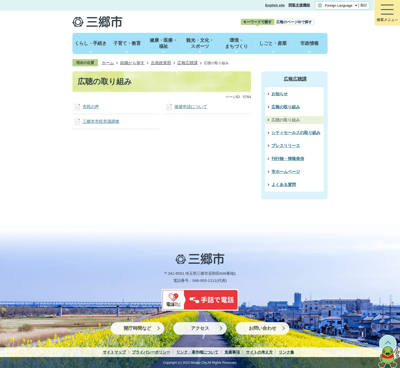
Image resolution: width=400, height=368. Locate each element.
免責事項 (232, 352)
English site (275, 5)
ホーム (108, 62)
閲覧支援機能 (299, 5)
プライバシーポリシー (151, 352)
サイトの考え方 (259, 352)
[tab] (257, 22)
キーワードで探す (257, 22)
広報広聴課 (187, 62)
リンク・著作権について (197, 352)
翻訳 (363, 5)
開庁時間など (137, 328)
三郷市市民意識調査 (101, 121)
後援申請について (190, 106)
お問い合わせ (262, 328)
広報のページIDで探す (294, 22)
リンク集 (286, 352)
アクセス (200, 328)
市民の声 (91, 106)
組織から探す (132, 62)
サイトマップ (114, 352)
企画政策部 (161, 62)
